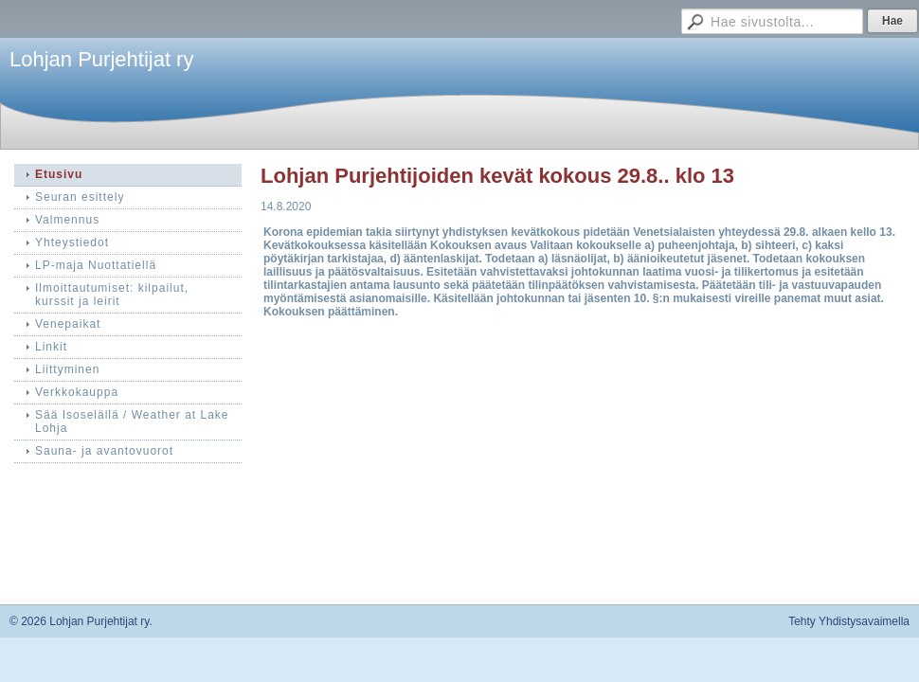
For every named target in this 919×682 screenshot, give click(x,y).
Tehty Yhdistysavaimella (849, 621)
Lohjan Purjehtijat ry (101, 59)
